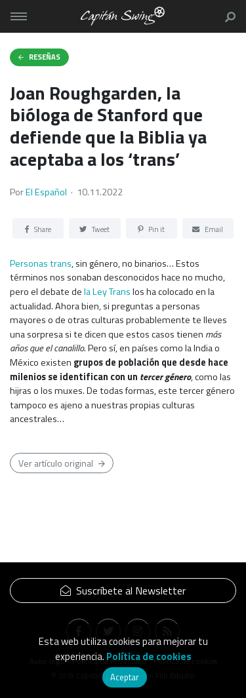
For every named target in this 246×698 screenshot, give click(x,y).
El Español (46, 192)
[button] (227, 16)
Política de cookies (149, 656)
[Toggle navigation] (18, 16)
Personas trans (41, 263)
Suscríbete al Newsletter (123, 590)
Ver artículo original (61, 463)
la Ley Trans (107, 291)
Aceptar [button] (124, 677)
